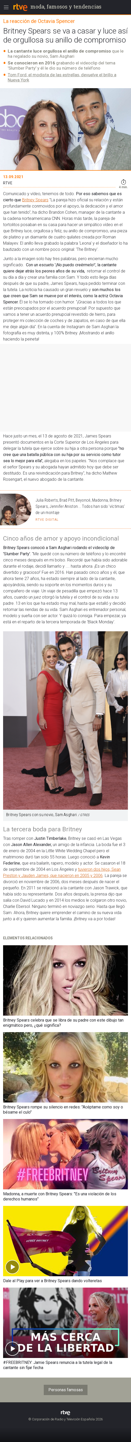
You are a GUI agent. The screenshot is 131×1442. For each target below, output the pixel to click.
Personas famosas (65, 1389)
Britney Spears (35, 199)
